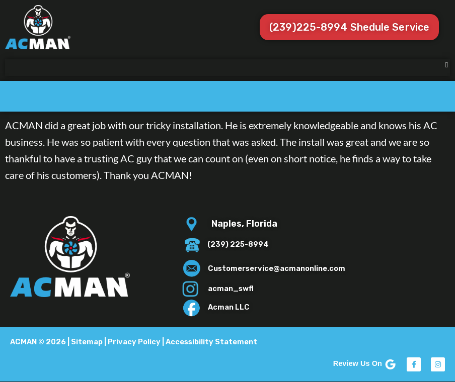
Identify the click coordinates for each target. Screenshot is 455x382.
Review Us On (365, 363)
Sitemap (87, 341)
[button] (446, 65)
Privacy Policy (134, 341)
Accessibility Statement (211, 341)
